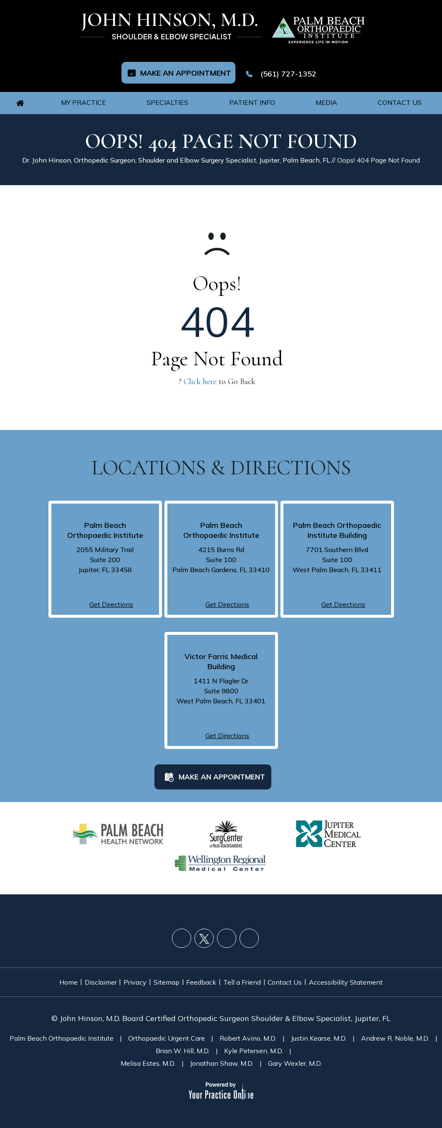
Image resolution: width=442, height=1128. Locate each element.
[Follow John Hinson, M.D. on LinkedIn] (249, 931)
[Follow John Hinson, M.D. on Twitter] (204, 931)
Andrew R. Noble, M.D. (395, 1029)
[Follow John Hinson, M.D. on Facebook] (181, 931)
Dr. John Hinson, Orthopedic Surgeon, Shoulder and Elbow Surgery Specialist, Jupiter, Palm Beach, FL (176, 153)
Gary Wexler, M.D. (295, 1054)
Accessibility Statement (367, 974)
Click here (200, 375)
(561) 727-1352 (289, 67)
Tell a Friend (251, 974)
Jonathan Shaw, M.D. (221, 1054)
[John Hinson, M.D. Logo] (172, 26)
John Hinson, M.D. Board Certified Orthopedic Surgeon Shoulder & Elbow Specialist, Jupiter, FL (225, 1009)
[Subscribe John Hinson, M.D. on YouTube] (226, 931)
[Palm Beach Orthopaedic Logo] (317, 26)
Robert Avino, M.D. (248, 1029)
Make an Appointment (185, 66)
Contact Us (300, 974)
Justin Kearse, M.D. (318, 1029)
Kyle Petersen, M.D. (253, 1041)
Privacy (126, 974)
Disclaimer (86, 974)
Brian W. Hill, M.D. (183, 1041)
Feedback (204, 974)
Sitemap (164, 974)
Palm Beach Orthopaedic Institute (62, 1029)
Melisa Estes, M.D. (148, 1054)
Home (47, 974)
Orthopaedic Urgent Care (166, 1029)
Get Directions (111, 597)
